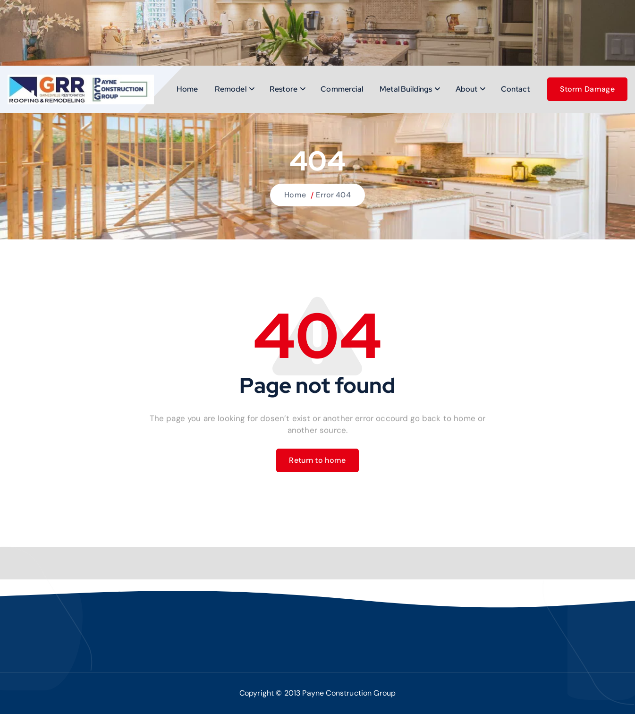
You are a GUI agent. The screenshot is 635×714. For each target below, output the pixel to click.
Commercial (342, 89)
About (467, 89)
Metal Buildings (406, 89)
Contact (515, 89)
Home (187, 89)
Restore (283, 89)
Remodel (230, 89)
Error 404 (333, 195)
